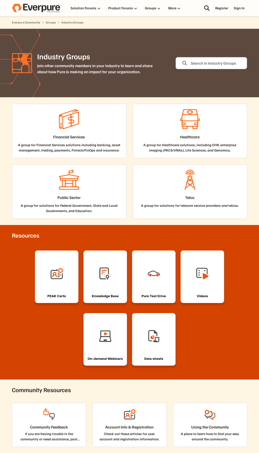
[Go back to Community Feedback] (49, 427)
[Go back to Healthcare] (190, 137)
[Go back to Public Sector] (69, 197)
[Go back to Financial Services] (69, 137)
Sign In (239, 8)
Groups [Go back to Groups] (51, 22)
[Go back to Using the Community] (210, 427)
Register (221, 8)
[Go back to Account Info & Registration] (129, 427)
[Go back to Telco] (190, 197)
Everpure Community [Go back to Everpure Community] (26, 22)
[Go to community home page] (36, 8)
